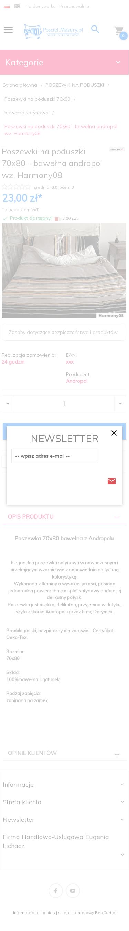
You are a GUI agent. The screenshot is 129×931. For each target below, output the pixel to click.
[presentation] (63, 479)
